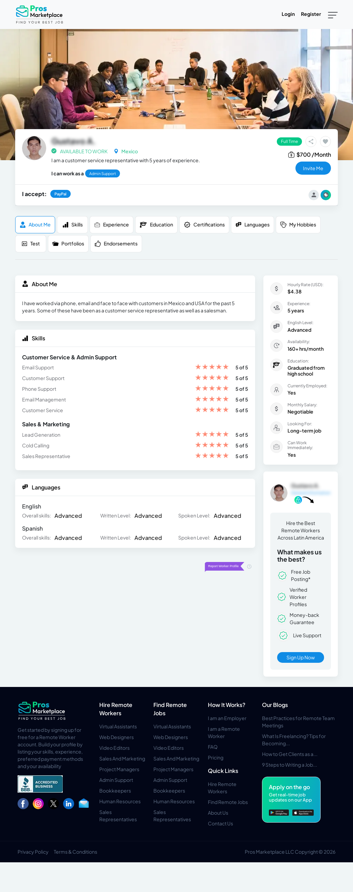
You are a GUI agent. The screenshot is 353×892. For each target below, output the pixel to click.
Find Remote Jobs (228, 802)
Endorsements (116, 243)
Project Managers (119, 769)
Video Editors (114, 748)
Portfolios (68, 243)
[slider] (212, 367)
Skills (72, 224)
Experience (111, 224)
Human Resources (120, 801)
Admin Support (116, 780)
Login (288, 14)
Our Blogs (275, 704)
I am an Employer (227, 718)
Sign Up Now (300, 657)
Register (311, 14)
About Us (218, 812)
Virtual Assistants (118, 726)
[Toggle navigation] (333, 14)
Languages (252, 224)
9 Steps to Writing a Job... (289, 765)
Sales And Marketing (122, 758)
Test (30, 243)
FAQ (213, 747)
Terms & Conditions (75, 852)
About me (35, 224)
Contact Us (220, 823)
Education (156, 225)
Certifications (204, 224)
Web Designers (116, 737)
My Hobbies (298, 224)
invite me (313, 168)
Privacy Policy (33, 852)
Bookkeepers (115, 790)
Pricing (215, 757)
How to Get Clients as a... (289, 754)
